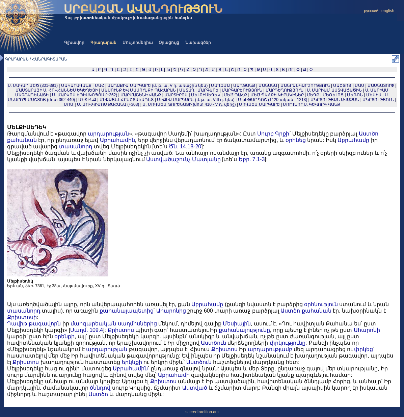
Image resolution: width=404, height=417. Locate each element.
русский (371, 10)
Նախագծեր (198, 42)
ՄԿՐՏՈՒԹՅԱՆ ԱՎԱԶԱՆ (335, 99)
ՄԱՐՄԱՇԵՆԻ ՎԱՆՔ (140, 95)
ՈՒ (290, 69)
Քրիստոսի (22, 317)
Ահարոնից (171, 311)
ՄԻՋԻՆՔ (87, 99)
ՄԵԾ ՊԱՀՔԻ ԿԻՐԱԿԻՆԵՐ (277, 95)
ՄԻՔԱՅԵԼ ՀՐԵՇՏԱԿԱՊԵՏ (127, 99)
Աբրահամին (117, 140)
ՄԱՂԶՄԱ (220, 85)
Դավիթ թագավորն (34, 323)
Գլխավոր (74, 42)
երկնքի (132, 362)
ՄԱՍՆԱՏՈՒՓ (381, 85)
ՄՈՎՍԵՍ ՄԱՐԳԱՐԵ (259, 104)
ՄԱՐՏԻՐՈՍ (176, 95)
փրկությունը (287, 343)
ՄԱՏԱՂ (186, 90)
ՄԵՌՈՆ (355, 95)
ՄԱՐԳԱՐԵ (207, 90)
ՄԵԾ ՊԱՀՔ (235, 95)
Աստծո (368, 134)
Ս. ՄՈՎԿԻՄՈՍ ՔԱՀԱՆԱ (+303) (108, 104)
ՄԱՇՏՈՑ (342, 85)
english (387, 10)
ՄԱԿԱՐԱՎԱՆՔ (76, 85)
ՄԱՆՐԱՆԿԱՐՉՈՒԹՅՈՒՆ (305, 85)
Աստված (194, 388)
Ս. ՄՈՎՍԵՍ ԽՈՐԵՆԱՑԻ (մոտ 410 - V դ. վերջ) (189, 104)
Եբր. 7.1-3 (252, 159)
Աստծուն (213, 343)
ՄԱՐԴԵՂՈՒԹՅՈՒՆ (284, 90)
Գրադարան (103, 42)
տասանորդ (75, 146)
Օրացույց (169, 42)
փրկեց (363, 349)
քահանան (22, 140)
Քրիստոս (121, 330)
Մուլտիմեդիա (138, 42)
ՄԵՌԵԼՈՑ (333, 95)
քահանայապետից (127, 311)
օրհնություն (321, 304)
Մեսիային (237, 323)
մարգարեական (93, 323)
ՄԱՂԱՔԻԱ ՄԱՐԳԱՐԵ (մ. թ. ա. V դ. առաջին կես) (157, 85)
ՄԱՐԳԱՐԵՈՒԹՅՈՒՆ (242, 90)
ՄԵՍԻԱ (373, 95)
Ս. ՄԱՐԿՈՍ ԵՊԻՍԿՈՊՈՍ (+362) (84, 95)
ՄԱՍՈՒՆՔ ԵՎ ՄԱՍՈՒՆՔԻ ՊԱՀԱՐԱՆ (138, 90)
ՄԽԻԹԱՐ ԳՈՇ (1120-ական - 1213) (272, 99)
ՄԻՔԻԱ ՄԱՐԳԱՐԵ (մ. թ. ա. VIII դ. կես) (196, 99)
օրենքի (64, 336)
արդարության (108, 134)
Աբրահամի (174, 375)
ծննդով (100, 388)
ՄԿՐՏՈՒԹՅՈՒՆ (378, 99)
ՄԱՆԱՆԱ (268, 85)
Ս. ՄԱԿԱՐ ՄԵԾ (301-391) (33, 85)
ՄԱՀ (99, 85)
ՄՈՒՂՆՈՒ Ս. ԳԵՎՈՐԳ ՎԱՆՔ (311, 104)
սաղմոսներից (137, 323)
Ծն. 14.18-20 (185, 146)
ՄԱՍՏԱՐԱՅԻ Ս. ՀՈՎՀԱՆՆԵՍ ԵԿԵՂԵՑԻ (57, 90)
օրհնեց (296, 140)
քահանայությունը (244, 330)
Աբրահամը (353, 140)
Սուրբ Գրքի (273, 134)
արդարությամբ (270, 349)
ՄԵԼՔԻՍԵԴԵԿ (205, 95)
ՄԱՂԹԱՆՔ (244, 85)
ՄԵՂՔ (313, 95)
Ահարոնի (367, 330)
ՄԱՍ (359, 85)
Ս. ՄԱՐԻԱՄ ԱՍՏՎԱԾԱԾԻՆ (334, 90)
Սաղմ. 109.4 (86, 330)
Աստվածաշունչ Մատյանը (183, 159)
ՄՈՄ (69, 104)
